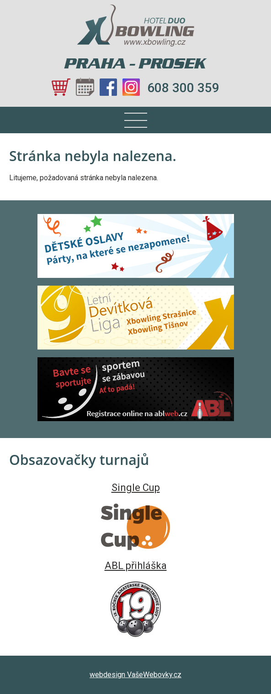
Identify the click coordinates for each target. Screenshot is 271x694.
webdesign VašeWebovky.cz (135, 674)
